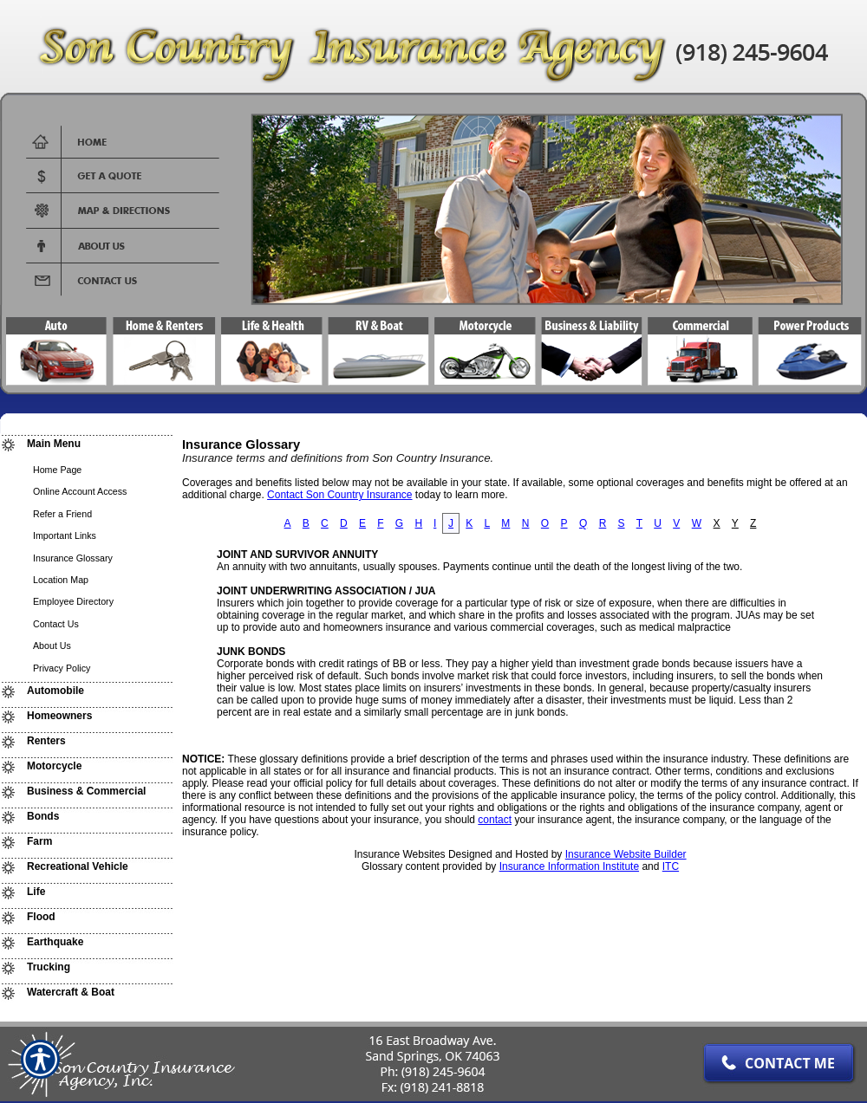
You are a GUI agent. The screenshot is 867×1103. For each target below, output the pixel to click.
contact (495, 820)
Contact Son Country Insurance (339, 495)
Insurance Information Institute (569, 866)
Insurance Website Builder (626, 854)
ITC (670, 866)
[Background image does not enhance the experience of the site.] (86, 445)
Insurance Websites (399, 854)
